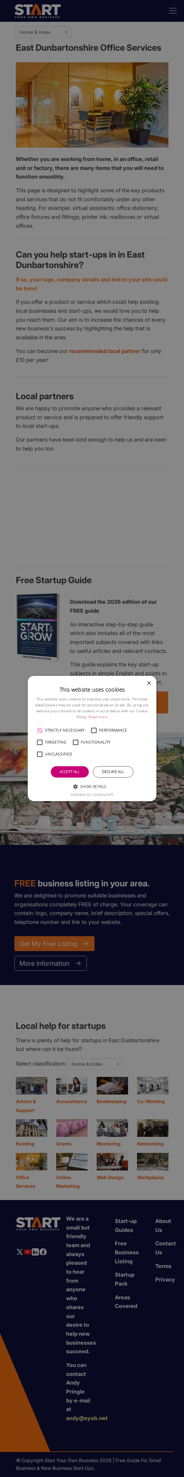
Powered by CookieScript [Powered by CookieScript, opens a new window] (92, 794)
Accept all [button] (70, 771)
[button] (39, 730)
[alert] (92, 738)
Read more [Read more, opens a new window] (98, 716)
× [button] (149, 683)
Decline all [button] (113, 771)
